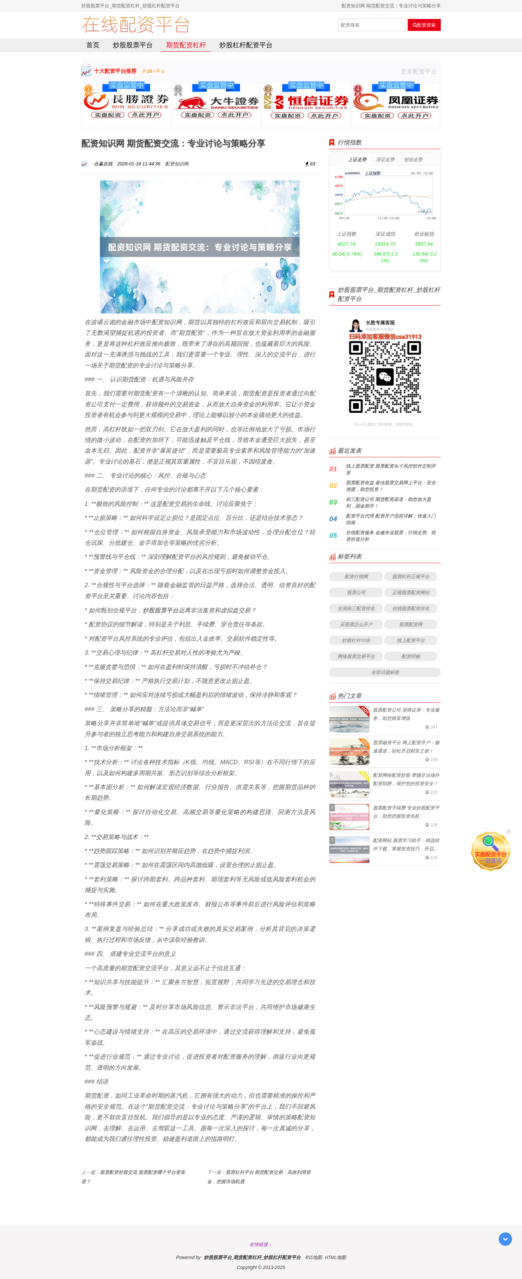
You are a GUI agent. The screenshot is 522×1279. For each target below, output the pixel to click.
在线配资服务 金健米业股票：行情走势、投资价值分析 (391, 535)
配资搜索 (424, 25)
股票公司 (356, 592)
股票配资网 (410, 624)
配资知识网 (176, 163)
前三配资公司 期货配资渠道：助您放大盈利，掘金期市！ (388, 502)
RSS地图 (313, 1257)
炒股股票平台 (133, 44)
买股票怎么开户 (356, 624)
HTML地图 (335, 1257)
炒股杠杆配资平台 (246, 44)
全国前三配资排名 (356, 608)
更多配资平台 (421, 71)
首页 (93, 44)
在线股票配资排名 (410, 608)
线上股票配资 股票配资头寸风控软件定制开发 (391, 469)
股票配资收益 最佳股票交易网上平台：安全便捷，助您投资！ (391, 485)
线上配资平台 (411, 640)
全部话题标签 (385, 672)
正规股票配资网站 (410, 592)
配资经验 (410, 656)
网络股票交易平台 (356, 656)
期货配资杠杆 (186, 44)
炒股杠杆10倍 (356, 640)
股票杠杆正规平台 (410, 576)
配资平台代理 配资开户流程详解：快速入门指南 (391, 519)
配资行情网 (356, 576)
